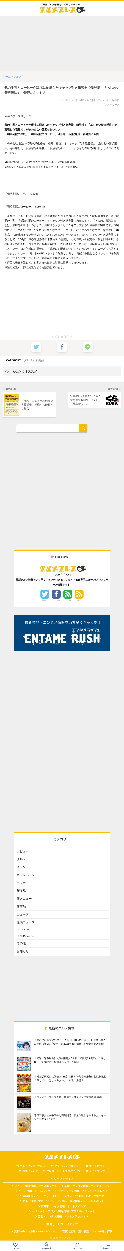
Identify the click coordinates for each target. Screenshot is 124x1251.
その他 (21, 943)
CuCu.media (27, 935)
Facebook (56, 600)
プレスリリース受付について (63, 1171)
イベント (23, 867)
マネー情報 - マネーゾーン (38, 1201)
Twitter (45, 600)
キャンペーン (26, 875)
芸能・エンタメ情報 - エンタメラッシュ (88, 1186)
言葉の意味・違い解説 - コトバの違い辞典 (87, 1231)
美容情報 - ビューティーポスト (41, 1196)
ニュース (23, 914)
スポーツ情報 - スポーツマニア (85, 1196)
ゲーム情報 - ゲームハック (34, 1190)
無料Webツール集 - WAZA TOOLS (34, 1231)
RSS (79, 600)
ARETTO (25, 929)
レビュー (23, 851)
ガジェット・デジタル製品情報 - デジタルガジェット (63, 1211)
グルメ (28, 360)
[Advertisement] (62, 44)
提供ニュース (26, 922)
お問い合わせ (30, 1171)
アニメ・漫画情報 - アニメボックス (36, 1186)
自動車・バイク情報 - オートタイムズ (63, 1206)
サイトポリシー (98, 1165)
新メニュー (24, 898)
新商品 (39, 360)
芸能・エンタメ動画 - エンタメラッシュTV (63, 1216)
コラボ (21, 882)
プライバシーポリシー (67, 1165)
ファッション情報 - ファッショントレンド (83, 1190)
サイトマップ (97, 1171)
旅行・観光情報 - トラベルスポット (83, 1201)
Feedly (68, 600)
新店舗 (21, 906)
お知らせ (23, 951)
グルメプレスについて (33, 1165)
